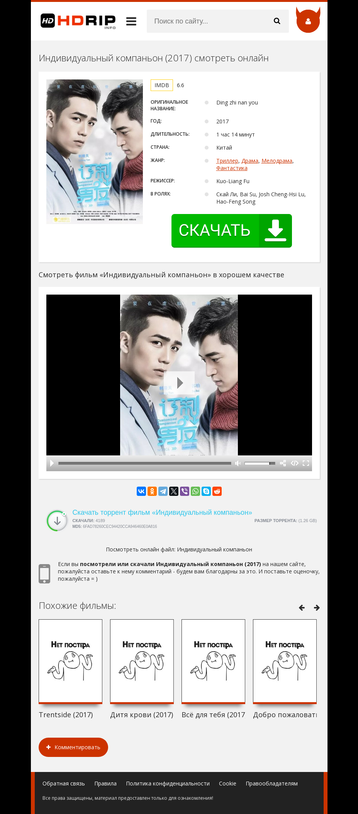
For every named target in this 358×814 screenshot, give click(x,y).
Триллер (227, 160)
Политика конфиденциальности (168, 783)
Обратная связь (63, 783)
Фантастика (232, 168)
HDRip (73, 21)
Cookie (227, 783)
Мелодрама (276, 160)
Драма (249, 160)
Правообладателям (272, 783)
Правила (105, 783)
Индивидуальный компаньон (214, 549)
